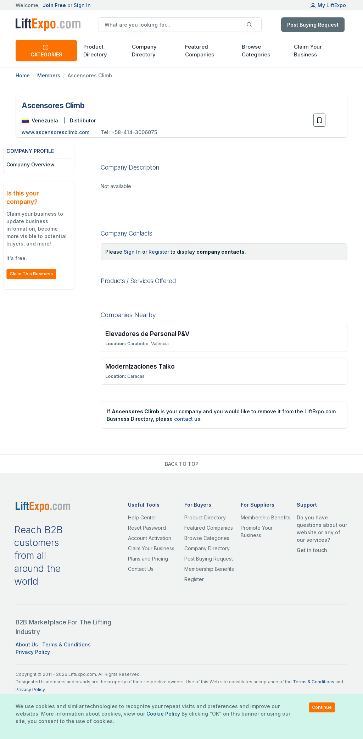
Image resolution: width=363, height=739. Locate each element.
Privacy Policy (33, 652)
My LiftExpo (328, 5)
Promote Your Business (257, 531)
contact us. (188, 419)
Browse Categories (256, 50)
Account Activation (149, 538)
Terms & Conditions (66, 644)
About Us (27, 644)
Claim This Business (43, 273)
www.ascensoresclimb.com (55, 132)
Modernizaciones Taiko (140, 366)
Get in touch (312, 550)
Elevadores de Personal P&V (147, 333)
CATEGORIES (46, 50)
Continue (322, 707)
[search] (168, 24)
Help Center (142, 517)
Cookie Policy (163, 714)
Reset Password (147, 528)
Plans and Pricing (148, 559)
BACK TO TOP (182, 464)
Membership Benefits (209, 569)
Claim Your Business (308, 50)
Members (48, 75)
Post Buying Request (313, 25)
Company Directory (144, 50)
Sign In (82, 5)
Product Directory (205, 517)
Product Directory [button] (95, 50)
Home (23, 75)
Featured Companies (199, 50)
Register (159, 252)
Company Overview (43, 164)
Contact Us (140, 569)
